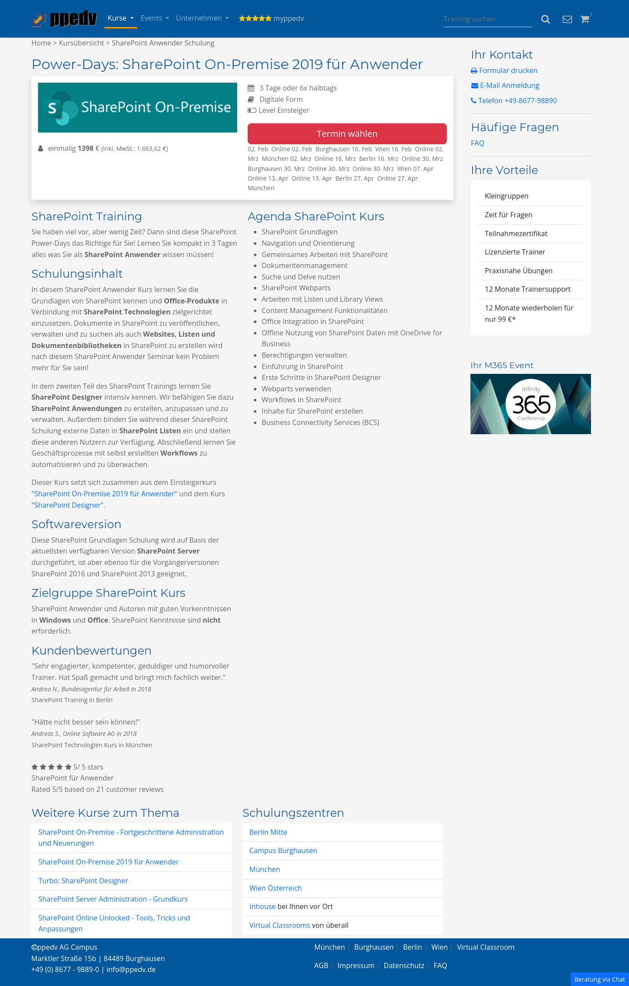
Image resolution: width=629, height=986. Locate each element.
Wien (440, 947)
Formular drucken (504, 70)
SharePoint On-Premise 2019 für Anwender (108, 862)
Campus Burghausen (283, 850)
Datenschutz (404, 965)
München (264, 869)
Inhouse (263, 906)
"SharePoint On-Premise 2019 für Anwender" (104, 493)
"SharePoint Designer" (67, 505)
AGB (321, 965)
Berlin (412, 947)
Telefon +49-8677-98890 (514, 100)
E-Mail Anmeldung (505, 85)
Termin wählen (347, 133)
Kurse (118, 18)
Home (41, 43)
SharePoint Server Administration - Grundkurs (113, 899)
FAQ (477, 143)
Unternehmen (200, 18)
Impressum (356, 965)
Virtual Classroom (486, 947)
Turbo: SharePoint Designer (83, 880)
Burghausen (374, 947)
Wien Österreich (275, 888)
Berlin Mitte (268, 832)
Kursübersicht (81, 43)
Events (152, 18)
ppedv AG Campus (64, 947)
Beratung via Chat (599, 979)
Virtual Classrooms (279, 925)
